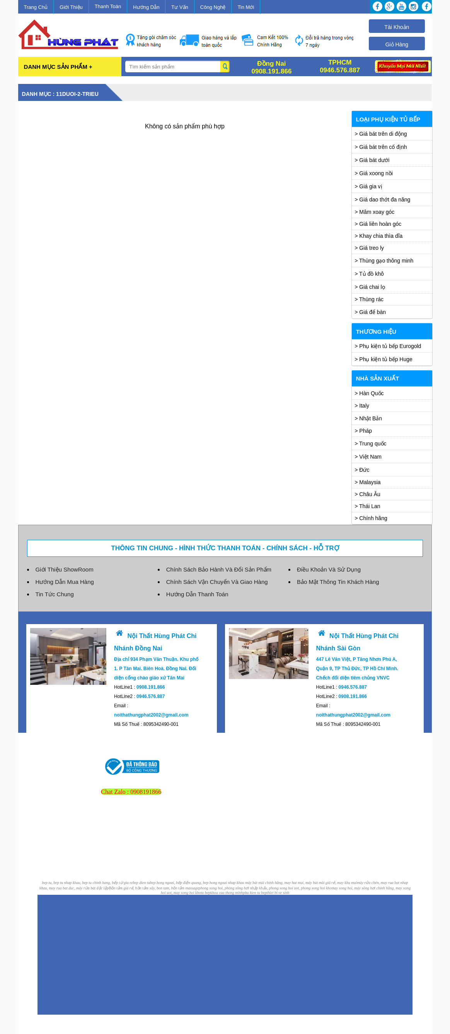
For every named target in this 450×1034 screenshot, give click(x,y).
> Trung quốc (370, 443)
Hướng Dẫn (146, 7)
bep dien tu (141, 882)
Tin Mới (245, 7)
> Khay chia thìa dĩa (378, 236)
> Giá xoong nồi (374, 173)
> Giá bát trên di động (381, 134)
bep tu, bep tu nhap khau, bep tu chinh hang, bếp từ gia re (87, 882)
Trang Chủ (36, 7)
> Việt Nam (368, 457)
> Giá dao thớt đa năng (382, 199)
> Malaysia (367, 482)
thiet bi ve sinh (278, 893)
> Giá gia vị (368, 186)
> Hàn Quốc (369, 393)
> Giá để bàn (370, 312)
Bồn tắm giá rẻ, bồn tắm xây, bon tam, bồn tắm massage (154, 888)
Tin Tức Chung (55, 594)
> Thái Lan (367, 506)
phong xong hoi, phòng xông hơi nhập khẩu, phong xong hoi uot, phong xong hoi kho (265, 888)
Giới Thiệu (71, 7)
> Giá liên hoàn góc (378, 224)
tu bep (206, 893)
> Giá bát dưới (372, 160)
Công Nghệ (213, 7)
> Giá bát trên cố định (381, 147)
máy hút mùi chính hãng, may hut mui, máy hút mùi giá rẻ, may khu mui (301, 882)
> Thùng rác (369, 299)
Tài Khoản (396, 27)
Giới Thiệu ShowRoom (65, 569)
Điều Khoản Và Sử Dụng (329, 569)
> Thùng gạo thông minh (384, 261)
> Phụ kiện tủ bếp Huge (383, 359)
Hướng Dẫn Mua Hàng (65, 581)
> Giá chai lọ (370, 287)
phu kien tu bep (254, 893)
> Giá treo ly (369, 248)
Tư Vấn (179, 7)
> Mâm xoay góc (374, 212)
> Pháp (363, 431)
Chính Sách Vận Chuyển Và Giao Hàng (217, 581)
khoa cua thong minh (226, 893)
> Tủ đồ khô (369, 274)
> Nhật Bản (368, 418)
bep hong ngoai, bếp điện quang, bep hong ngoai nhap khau (197, 882)
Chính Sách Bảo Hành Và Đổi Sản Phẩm (218, 569)
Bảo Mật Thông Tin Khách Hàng (338, 581)
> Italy (362, 406)
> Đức (362, 470)
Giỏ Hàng (396, 44)
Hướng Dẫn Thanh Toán (197, 594)
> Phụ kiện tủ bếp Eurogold (388, 346)
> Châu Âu (367, 494)
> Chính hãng (371, 518)
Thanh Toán (108, 6)
